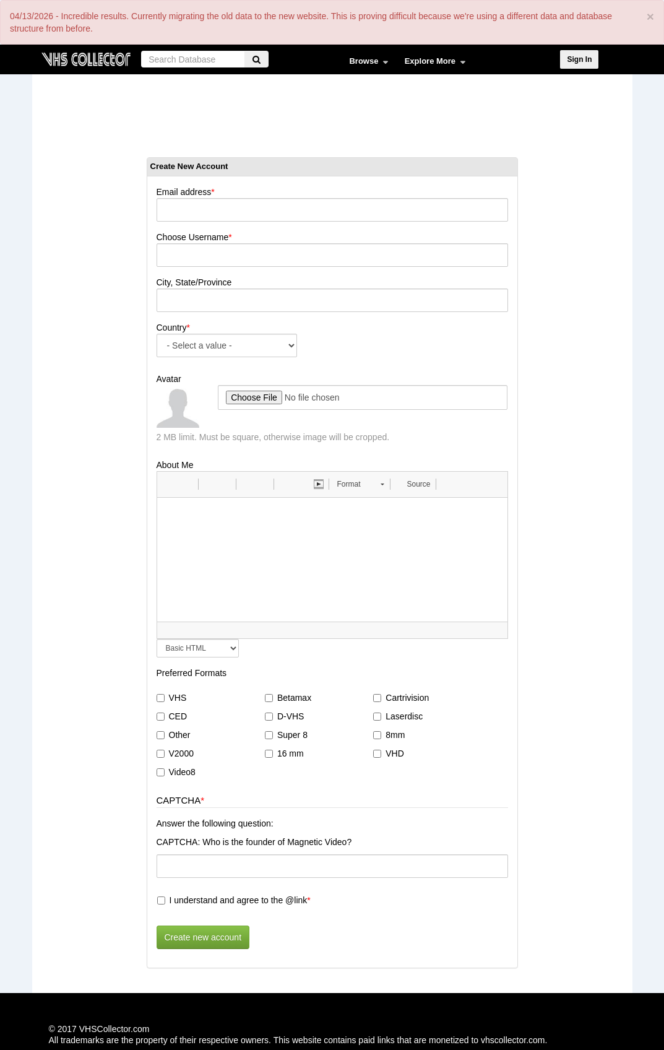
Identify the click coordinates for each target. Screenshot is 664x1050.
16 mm (284, 753)
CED (172, 716)
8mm (389, 735)
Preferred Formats (192, 673)
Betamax (288, 698)
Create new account (203, 937)
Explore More (432, 63)
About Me (175, 465)
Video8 (176, 772)
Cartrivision (401, 698)
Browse (365, 63)
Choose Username (193, 237)
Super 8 (286, 735)
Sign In (579, 59)
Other (174, 735)
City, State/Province (194, 282)
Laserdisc (398, 716)
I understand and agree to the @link (232, 900)
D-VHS (284, 716)
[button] (170, 484)
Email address (184, 192)
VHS (172, 698)
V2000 (175, 753)
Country (172, 327)
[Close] (650, 16)
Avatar (169, 379)
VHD (388, 753)
